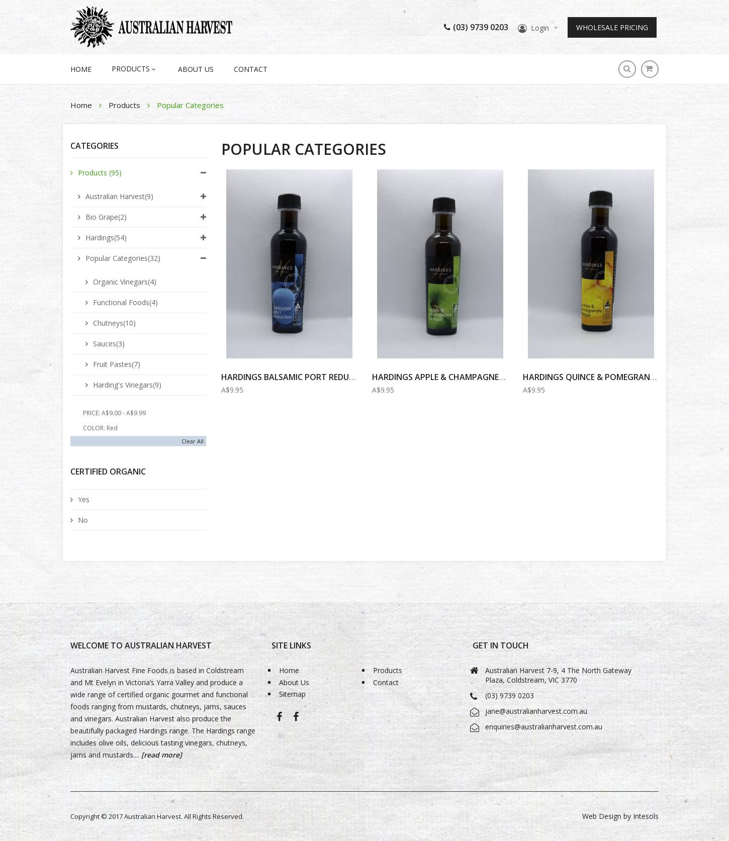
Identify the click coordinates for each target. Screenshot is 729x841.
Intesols (646, 816)
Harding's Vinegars (127, 385)
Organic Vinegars (124, 282)
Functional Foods (125, 302)
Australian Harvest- (279, 720)
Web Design (601, 816)
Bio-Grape (296, 720)
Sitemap (292, 694)
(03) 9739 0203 (476, 27)
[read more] (160, 755)
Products (125, 105)
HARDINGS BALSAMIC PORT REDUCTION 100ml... (314, 377)
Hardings (106, 237)
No (83, 520)
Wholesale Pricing (612, 27)
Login (540, 28)
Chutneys (114, 323)
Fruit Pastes (116, 364)
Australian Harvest (119, 196)
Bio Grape (106, 217)
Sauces (109, 343)
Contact (250, 69)
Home (82, 105)
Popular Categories (122, 258)
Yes (83, 499)
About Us (196, 69)
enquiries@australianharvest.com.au (543, 726)
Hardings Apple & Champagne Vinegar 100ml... (469, 377)
